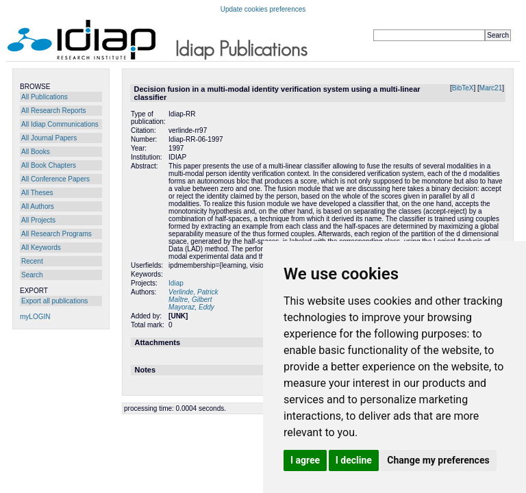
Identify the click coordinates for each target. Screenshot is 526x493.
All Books (35, 151)
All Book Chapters (48, 165)
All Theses (37, 193)
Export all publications (54, 301)
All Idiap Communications (60, 124)
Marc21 (490, 88)
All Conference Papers (55, 179)
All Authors (37, 206)
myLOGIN (35, 316)
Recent (32, 261)
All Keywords (41, 247)
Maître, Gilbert (190, 299)
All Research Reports (53, 110)
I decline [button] (354, 460)
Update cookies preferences (263, 9)
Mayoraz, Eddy (191, 307)
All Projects (38, 220)
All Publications (44, 97)
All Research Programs (56, 234)
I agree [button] (305, 460)
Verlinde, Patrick (193, 292)
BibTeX (463, 88)
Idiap (176, 283)
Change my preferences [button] (438, 460)
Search (32, 275)
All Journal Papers (49, 138)
